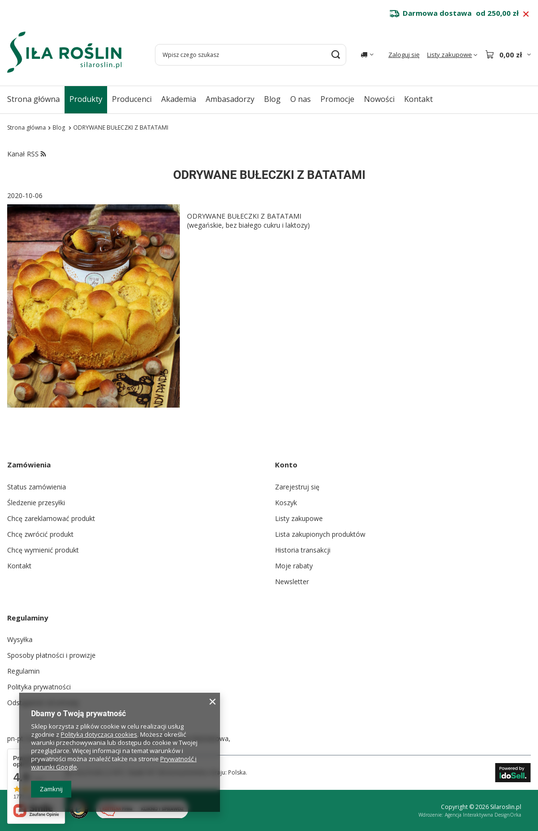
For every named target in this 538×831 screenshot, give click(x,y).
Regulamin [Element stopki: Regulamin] (23, 671)
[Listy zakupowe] (452, 55)
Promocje (337, 99)
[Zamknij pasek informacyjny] (525, 14)
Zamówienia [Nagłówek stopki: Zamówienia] (29, 464)
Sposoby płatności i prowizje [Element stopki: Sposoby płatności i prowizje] (51, 655)
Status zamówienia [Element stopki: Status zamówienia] (36, 486)
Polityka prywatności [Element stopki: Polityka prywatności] (39, 686)
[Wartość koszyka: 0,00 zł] (508, 54)
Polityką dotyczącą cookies (99, 734)
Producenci (132, 99)
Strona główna (33, 99)
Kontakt (418, 99)
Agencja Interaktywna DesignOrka (483, 814)
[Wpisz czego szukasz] (250, 55)
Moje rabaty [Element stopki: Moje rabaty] (294, 565)
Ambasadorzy (230, 99)
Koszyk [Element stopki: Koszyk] (286, 502)
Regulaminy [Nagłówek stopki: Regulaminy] (27, 617)
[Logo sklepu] (64, 52)
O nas (300, 99)
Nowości (379, 99)
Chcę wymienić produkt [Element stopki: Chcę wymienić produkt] (43, 549)
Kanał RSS (26, 153)
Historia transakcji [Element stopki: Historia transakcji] (302, 549)
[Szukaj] (335, 55)
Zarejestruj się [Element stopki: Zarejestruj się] (297, 486)
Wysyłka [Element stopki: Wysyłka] (20, 639)
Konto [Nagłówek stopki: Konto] (286, 464)
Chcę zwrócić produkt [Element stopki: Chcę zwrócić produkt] (40, 534)
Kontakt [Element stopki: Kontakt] (19, 565)
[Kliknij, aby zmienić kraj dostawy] (367, 54)
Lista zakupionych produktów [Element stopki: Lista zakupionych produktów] (320, 534)
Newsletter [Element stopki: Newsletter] (292, 581)
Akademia (178, 99)
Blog (272, 99)
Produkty (85, 99)
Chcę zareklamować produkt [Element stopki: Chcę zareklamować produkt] (51, 518)
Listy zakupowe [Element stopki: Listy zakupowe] (299, 518)
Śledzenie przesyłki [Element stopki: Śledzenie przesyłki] (36, 502)
